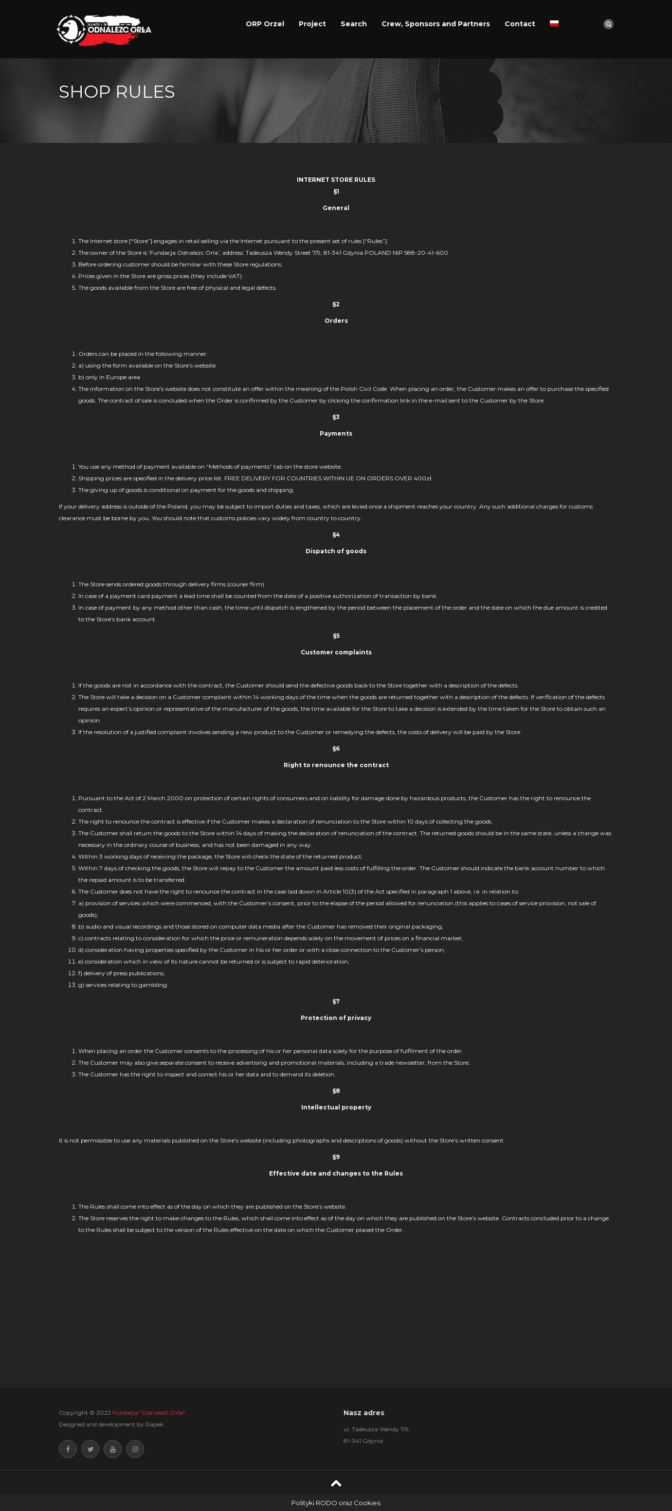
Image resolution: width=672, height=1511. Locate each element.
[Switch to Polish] (554, 24)
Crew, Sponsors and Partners (435, 23)
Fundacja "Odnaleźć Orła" (148, 1412)
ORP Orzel (265, 23)
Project (312, 23)
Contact (520, 23)
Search (354, 23)
